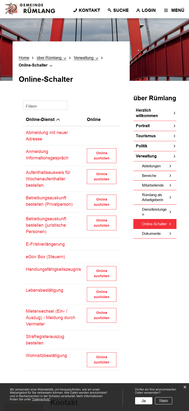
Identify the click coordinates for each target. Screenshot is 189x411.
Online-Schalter (159, 224)
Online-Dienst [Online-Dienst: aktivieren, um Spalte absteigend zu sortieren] (40, 119)
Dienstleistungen (154, 211)
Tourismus (146, 136)
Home (24, 58)
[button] (51, 58)
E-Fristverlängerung (45, 244)
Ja (144, 401)
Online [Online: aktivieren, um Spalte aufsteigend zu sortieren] (94, 119)
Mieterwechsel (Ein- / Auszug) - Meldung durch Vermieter (50, 317)
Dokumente (151, 233)
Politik (141, 146)
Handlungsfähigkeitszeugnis (53, 269)
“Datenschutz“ (41, 399)
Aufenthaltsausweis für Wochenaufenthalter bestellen (48, 179)
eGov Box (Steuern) (45, 256)
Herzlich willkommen (147, 113)
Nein (163, 401)
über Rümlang (154, 98)
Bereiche (149, 175)
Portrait (143, 126)
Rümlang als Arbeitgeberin (152, 197)
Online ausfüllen (105, 155)
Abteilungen (151, 166)
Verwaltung (146, 156)
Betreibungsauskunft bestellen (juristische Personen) (46, 225)
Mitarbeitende (153, 185)
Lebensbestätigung (44, 290)
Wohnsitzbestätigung (46, 355)
